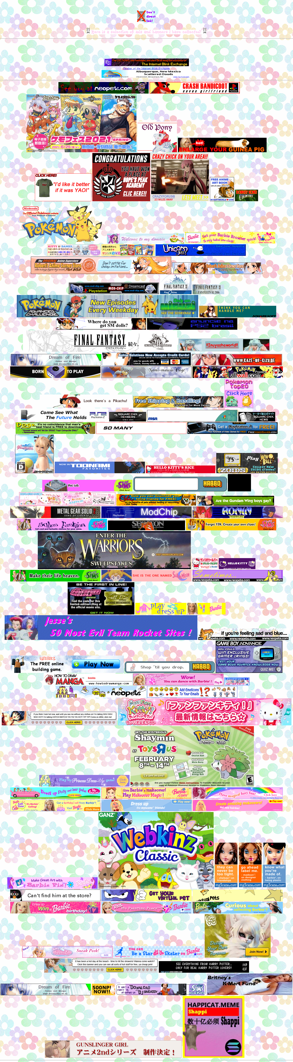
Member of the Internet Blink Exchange (146, 68)
